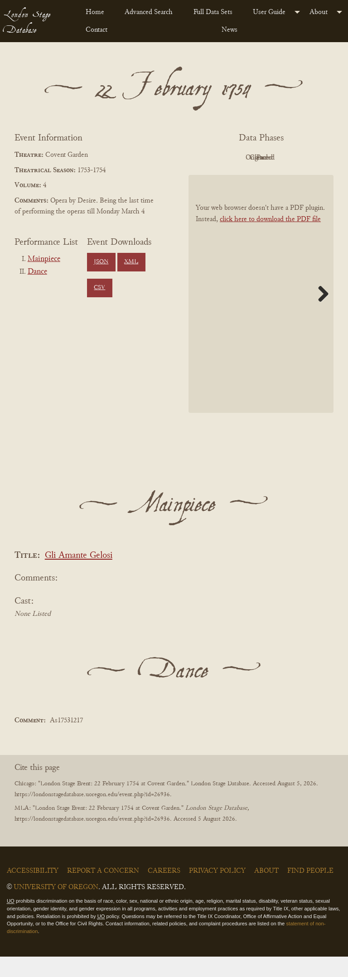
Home (95, 12)
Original (284, 157)
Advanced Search (149, 12)
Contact (96, 30)
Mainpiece (44, 259)
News (229, 30)
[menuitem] (97, 12)
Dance (37, 272)
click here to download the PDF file (270, 240)
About (318, 12)
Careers (164, 891)
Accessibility (32, 891)
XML (131, 262)
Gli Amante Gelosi (78, 576)
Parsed (284, 178)
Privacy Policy (217, 891)
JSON (101, 262)
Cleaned (234, 178)
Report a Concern (103, 891)
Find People (310, 891)
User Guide (269, 12)
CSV (99, 288)
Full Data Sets (212, 12)
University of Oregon (56, 907)
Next (320, 314)
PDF (234, 157)
